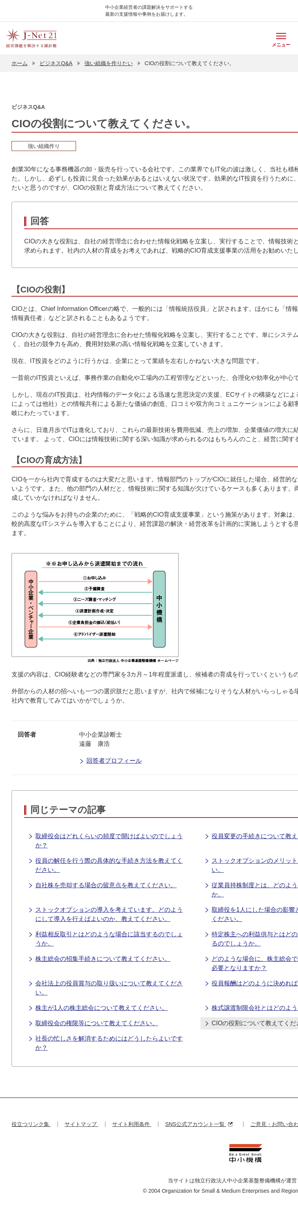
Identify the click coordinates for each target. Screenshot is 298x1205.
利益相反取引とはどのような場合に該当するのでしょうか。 (105, 938)
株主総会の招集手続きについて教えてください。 (99, 959)
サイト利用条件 (131, 1124)
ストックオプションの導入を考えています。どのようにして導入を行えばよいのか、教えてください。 (105, 914)
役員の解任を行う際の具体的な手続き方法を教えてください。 (105, 865)
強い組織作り (44, 146)
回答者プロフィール (110, 761)
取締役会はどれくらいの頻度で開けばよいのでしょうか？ (105, 840)
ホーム (20, 63)
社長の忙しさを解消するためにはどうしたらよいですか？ (105, 1042)
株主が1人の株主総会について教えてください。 (98, 1008)
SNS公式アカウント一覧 (198, 1124)
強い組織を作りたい (108, 63)
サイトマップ (81, 1124)
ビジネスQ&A (56, 63)
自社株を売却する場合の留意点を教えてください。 (102, 885)
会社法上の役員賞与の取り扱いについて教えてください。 (105, 987)
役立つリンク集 (31, 1124)
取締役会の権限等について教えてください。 (93, 1023)
